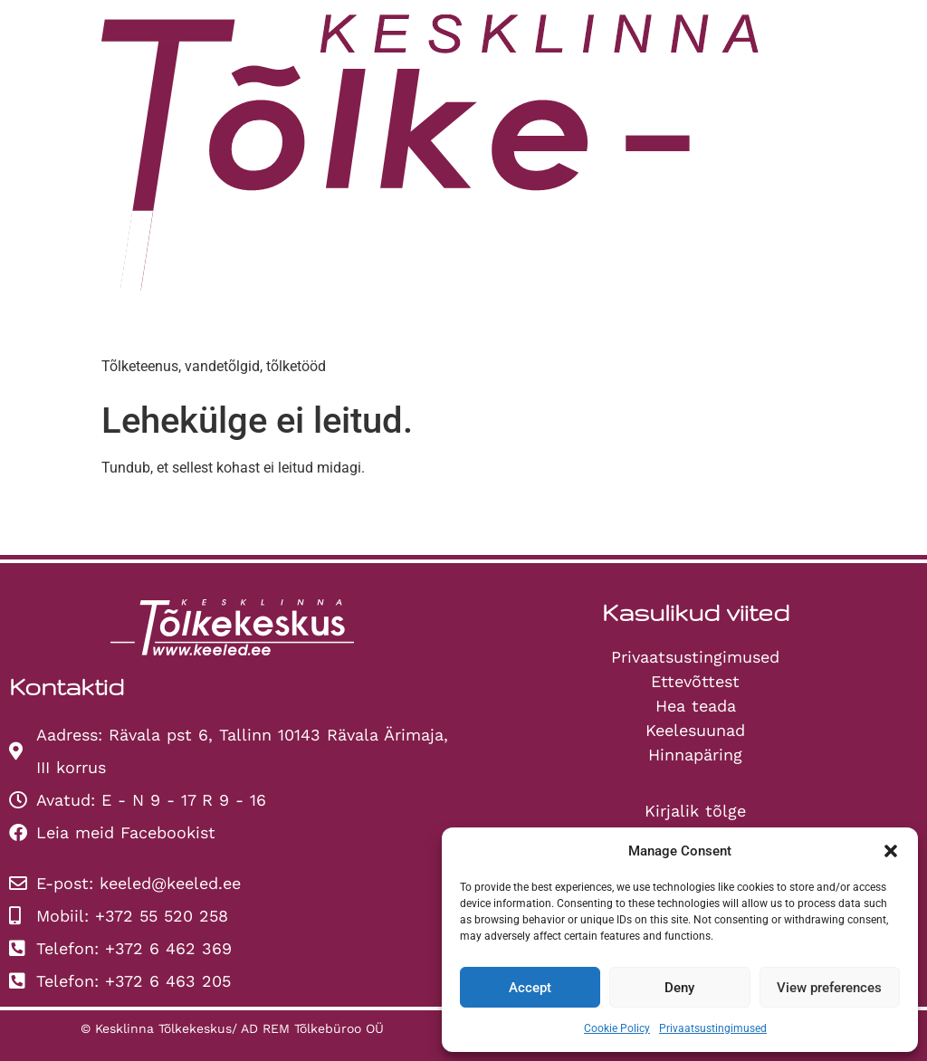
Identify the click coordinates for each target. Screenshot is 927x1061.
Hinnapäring (695, 754)
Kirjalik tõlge (695, 810)
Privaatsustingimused (713, 1028)
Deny (679, 988)
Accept (530, 988)
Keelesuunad (695, 730)
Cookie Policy (617, 1028)
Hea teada (695, 705)
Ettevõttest (695, 681)
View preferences (829, 988)
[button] (891, 851)
